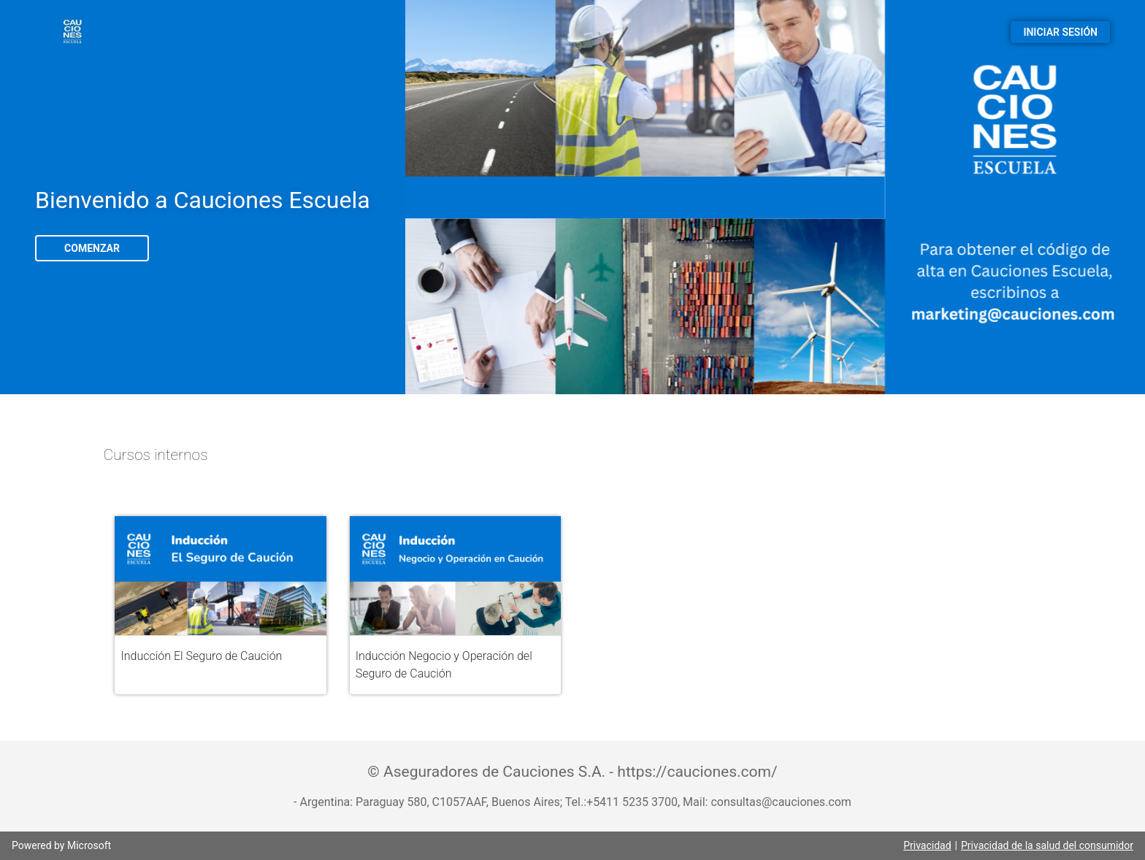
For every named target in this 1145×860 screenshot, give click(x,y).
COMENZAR (92, 248)
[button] (220, 605)
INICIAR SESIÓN (1060, 32)
